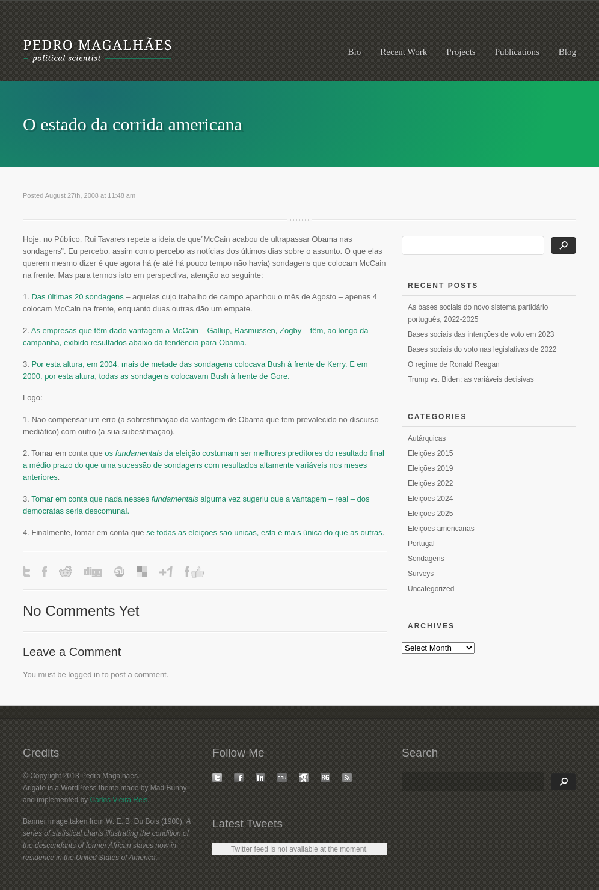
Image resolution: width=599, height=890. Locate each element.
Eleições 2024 (430, 498)
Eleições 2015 (430, 453)
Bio (354, 52)
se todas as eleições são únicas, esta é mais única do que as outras (264, 532)
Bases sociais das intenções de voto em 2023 (481, 334)
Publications (517, 52)
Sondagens (426, 558)
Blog (567, 52)
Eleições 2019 (430, 468)
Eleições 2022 (430, 483)
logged (79, 674)
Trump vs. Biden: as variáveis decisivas (471, 379)
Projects (460, 52)
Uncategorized (431, 589)
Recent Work (403, 52)
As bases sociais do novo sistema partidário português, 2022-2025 (478, 313)
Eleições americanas (441, 528)
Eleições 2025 (430, 513)
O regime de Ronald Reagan (454, 364)
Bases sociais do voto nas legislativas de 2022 (482, 349)
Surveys (421, 573)
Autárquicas (427, 438)
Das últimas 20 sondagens (78, 296)
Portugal (421, 543)
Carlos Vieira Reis (118, 800)
